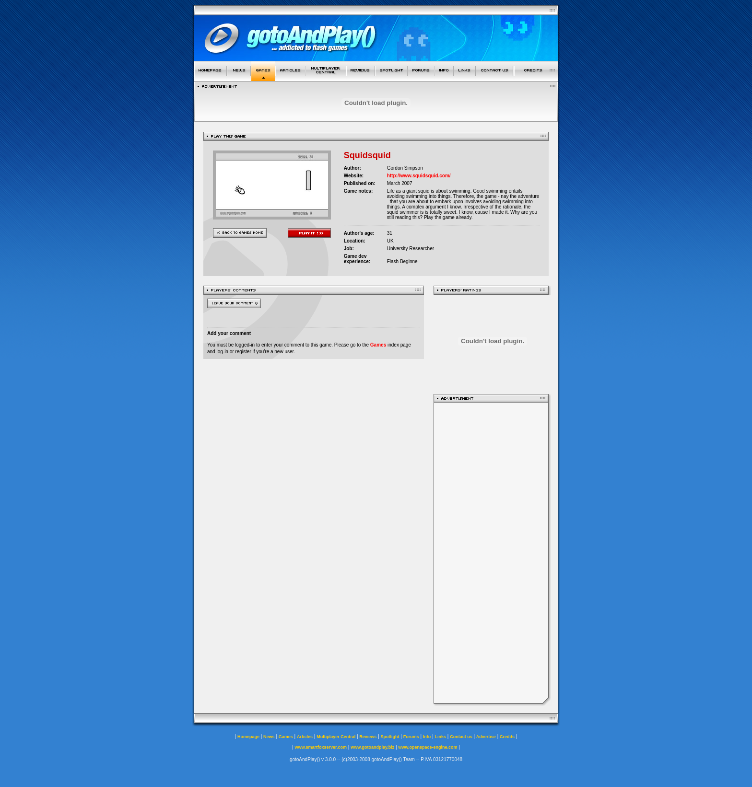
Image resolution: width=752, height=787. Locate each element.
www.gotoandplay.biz (372, 747)
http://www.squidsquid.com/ (419, 175)
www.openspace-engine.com (427, 747)
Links (440, 736)
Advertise (486, 736)
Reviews (367, 736)
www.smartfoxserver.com (320, 747)
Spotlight (390, 736)
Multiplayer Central (336, 736)
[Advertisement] (491, 553)
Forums (411, 736)
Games (378, 344)
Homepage (248, 736)
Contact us (461, 736)
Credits (507, 736)
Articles (305, 736)
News (269, 736)
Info (427, 736)
